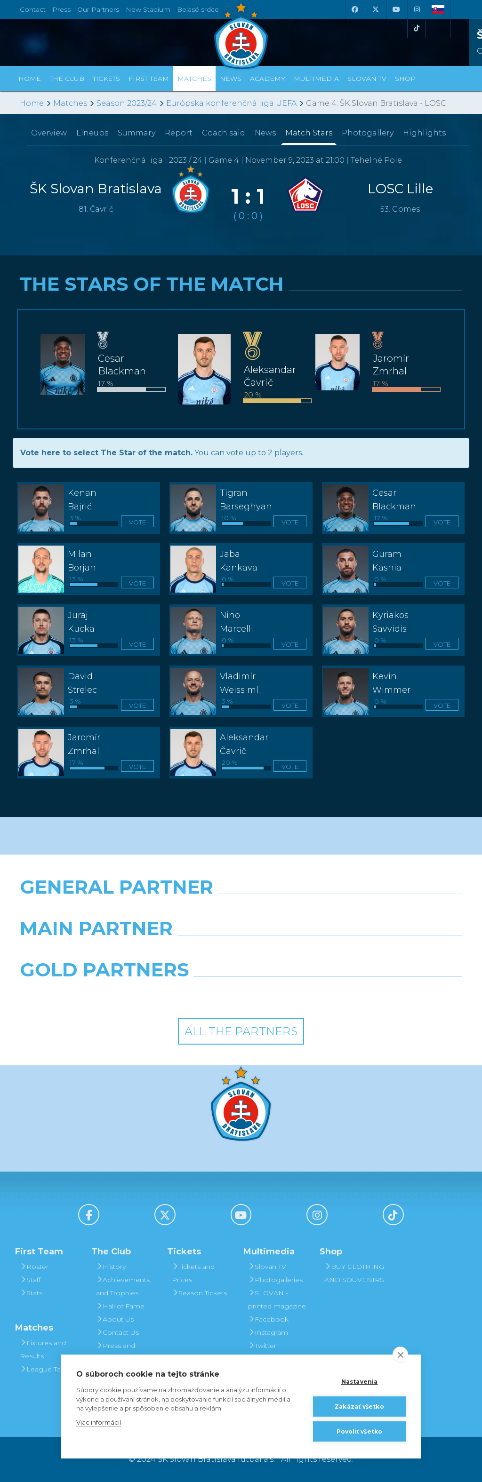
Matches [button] (194, 78)
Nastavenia (359, 1381)
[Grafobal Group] (298, 993)
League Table (45, 1369)
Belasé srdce (198, 9)
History (111, 1266)
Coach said (223, 132)
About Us (115, 1319)
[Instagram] (416, 9)
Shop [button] (405, 78)
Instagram (268, 1332)
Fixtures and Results (43, 1349)
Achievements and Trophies (123, 1286)
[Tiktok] (416, 28)
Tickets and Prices (193, 1273)
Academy (267, 78)
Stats (31, 1293)
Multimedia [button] (316, 78)
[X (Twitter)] (375, 9)
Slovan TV (366, 78)
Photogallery (368, 132)
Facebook (268, 1319)
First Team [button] (149, 78)
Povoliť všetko (360, 1431)
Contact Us (117, 1332)
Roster (34, 1266)
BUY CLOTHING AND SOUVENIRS (354, 1273)
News (230, 78)
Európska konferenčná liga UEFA (231, 103)
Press (61, 9)
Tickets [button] (106, 78)
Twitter (262, 1345)
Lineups (92, 132)
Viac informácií (98, 1422)
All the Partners (241, 1031)
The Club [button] (66, 78)
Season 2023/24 (126, 103)
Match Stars (308, 132)
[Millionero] (317, 952)
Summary (136, 132)
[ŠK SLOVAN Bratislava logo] (241, 35)
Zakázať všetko (359, 1406)
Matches (70, 103)
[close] (400, 1355)
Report (179, 132)
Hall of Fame (120, 1306)
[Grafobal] (165, 952)
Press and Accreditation (117, 1352)
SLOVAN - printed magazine (277, 1299)
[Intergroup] (184, 993)
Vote (137, 522)
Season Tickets (199, 1293)
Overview (49, 132)
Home (32, 103)
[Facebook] (354, 9)
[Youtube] (395, 9)
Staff (30, 1280)
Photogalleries (275, 1280)
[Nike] (241, 911)
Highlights (424, 132)
